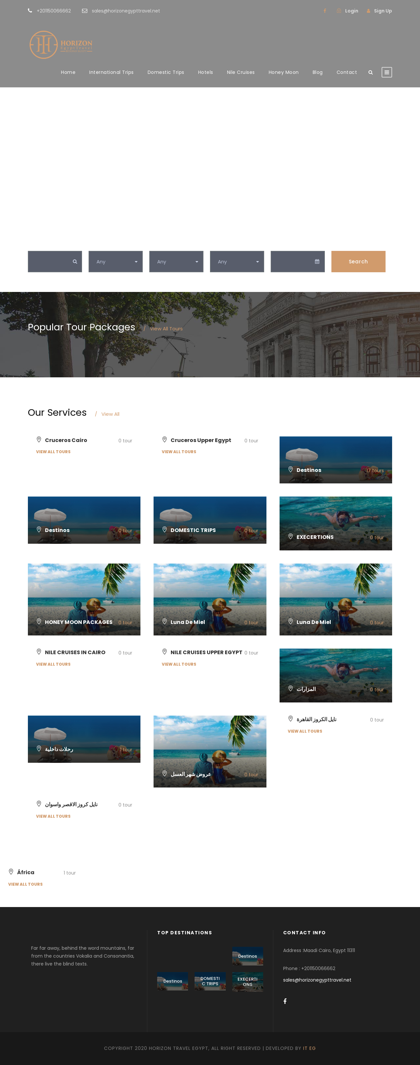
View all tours (53, 452)
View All (107, 413)
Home (68, 72)
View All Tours (163, 328)
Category (102, 243)
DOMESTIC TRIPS (210, 981)
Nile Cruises (241, 72)
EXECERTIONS (248, 981)
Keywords (41, 243)
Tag (154, 243)
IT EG (309, 1048)
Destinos (247, 956)
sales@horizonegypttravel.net (317, 980)
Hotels (205, 72)
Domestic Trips (166, 72)
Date (277, 243)
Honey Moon (284, 72)
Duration (222, 243)
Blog (318, 72)
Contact (347, 72)
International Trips (111, 72)
